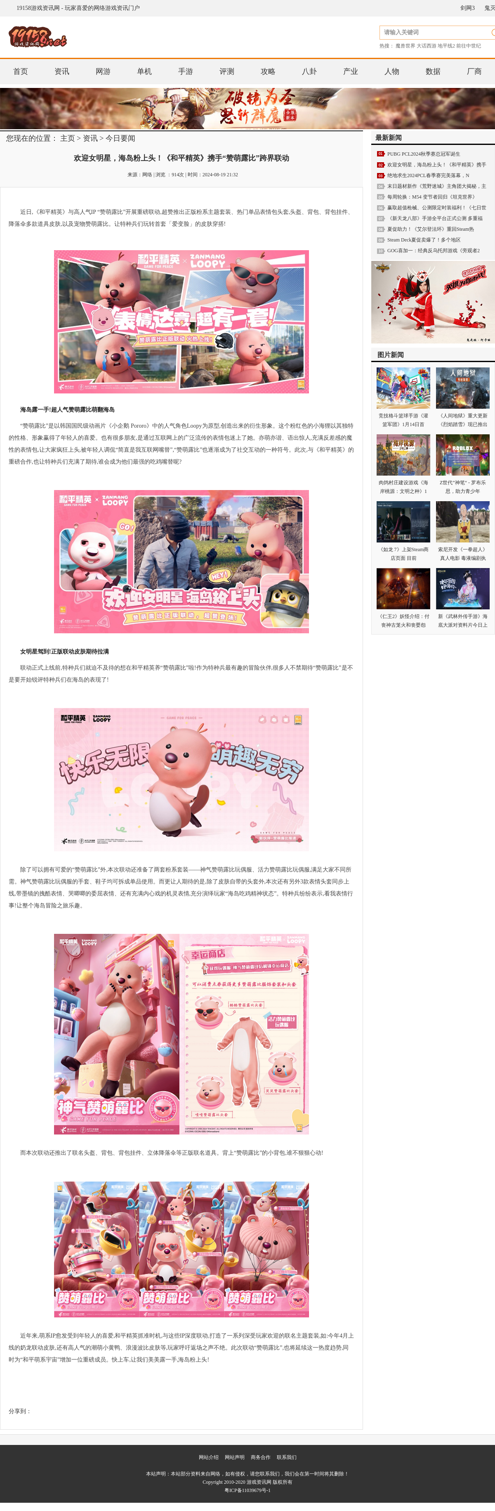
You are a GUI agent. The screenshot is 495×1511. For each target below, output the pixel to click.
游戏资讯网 (259, 1482)
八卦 (309, 71)
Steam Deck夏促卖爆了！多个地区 (424, 240)
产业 (350, 71)
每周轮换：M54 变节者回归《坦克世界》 (432, 197)
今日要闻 (120, 138)
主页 (67, 138)
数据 (433, 71)
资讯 (61, 71)
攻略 (268, 71)
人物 (391, 71)
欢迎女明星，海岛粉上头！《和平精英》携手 (436, 165)
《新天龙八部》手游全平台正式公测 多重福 (435, 218)
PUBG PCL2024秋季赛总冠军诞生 (423, 154)
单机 (144, 71)
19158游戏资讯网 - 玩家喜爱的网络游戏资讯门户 (78, 8)
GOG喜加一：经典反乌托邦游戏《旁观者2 (433, 250)
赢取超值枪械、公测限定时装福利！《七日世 (436, 208)
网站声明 (235, 1457)
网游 (103, 71)
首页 (20, 71)
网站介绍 (209, 1457)
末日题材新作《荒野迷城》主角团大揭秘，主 (436, 186)
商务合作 (261, 1457)
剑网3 (467, 8)
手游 (185, 71)
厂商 (474, 71)
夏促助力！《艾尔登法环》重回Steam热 (430, 229)
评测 (226, 71)
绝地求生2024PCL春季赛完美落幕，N (428, 175)
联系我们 (287, 1457)
